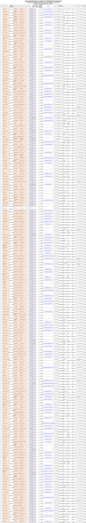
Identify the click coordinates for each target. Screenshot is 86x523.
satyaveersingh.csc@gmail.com (48, 407)
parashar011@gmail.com (48, 32)
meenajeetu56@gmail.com (48, 279)
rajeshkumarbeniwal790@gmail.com (48, 423)
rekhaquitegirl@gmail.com (48, 391)
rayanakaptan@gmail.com (48, 468)
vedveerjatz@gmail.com (48, 417)
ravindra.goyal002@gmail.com (48, 351)
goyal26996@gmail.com (48, 298)
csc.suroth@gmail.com (48, 40)
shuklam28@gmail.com (48, 70)
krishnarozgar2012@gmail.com (48, 497)
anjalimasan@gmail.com (48, 22)
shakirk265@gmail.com (48, 239)
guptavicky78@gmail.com (48, 107)
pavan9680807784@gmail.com (48, 380)
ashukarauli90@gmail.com (48, 354)
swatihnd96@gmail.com (48, 476)
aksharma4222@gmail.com (48, 11)
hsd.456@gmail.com (48, 484)
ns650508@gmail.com (48, 269)
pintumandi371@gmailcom (48, 271)
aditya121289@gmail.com (48, 88)
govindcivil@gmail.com (48, 173)
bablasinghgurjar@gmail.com (48, 237)
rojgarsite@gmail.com (48, 91)
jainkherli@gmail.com (48, 412)
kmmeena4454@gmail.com (48, 144)
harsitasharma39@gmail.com (48, 120)
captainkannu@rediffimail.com (48, 210)
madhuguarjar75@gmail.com (48, 324)
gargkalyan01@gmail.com (48, 160)
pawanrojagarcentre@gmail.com (48, 510)
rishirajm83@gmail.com (48, 250)
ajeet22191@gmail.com (48, 109)
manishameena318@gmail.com (48, 200)
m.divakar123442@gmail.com (48, 295)
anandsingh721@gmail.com (48, 399)
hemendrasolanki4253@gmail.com (48, 141)
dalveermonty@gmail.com (48, 311)
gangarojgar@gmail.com (48, 152)
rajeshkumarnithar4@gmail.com (48, 367)
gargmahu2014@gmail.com (48, 436)
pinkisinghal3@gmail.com (48, 287)
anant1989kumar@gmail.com (48, 263)
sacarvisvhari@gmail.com (48, 465)
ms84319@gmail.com (48, 38)
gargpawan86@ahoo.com (48, 30)
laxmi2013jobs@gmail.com (48, 56)
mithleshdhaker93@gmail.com (48, 221)
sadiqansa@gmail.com (48, 234)
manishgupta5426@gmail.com (48, 409)
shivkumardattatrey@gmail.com (48, 14)
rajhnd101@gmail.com (48, 62)
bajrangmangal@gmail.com (48, 104)
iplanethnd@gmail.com (48, 245)
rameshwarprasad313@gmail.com (48, 393)
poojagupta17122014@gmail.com (48, 300)
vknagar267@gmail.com (48, 356)
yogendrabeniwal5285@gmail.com (48, 290)
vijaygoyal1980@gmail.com (48, 492)
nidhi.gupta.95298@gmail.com (48, 75)
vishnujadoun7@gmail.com (48, 346)
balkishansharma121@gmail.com (48, 83)
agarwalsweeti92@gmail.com (48, 481)
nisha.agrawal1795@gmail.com (48, 258)
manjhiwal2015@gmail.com (48, 93)
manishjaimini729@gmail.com (48, 67)
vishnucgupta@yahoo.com (48, 478)
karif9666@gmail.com (48, 184)
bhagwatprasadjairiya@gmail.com (48, 383)
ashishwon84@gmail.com (48, 117)
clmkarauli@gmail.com (48, 133)
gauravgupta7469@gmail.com (48, 428)
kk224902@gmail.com (48, 277)
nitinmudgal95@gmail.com (48, 48)
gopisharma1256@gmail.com (48, 157)
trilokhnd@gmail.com (48, 454)
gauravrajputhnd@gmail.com (48, 213)
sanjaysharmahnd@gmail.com (48, 96)
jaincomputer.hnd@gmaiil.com (48, 327)
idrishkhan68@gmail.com (48, 218)
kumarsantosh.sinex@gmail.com (48, 385)
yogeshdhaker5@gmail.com (48, 16)
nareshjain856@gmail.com (48, 24)
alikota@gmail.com (48, 489)
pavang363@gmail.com (48, 396)
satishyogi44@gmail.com (48, 486)
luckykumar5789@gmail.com (48, 242)
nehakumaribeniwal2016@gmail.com (49, 255)
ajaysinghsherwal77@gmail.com (48, 470)
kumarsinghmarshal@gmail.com (48, 433)
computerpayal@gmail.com (48, 425)
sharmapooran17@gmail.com (48, 112)
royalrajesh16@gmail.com (48, 176)
